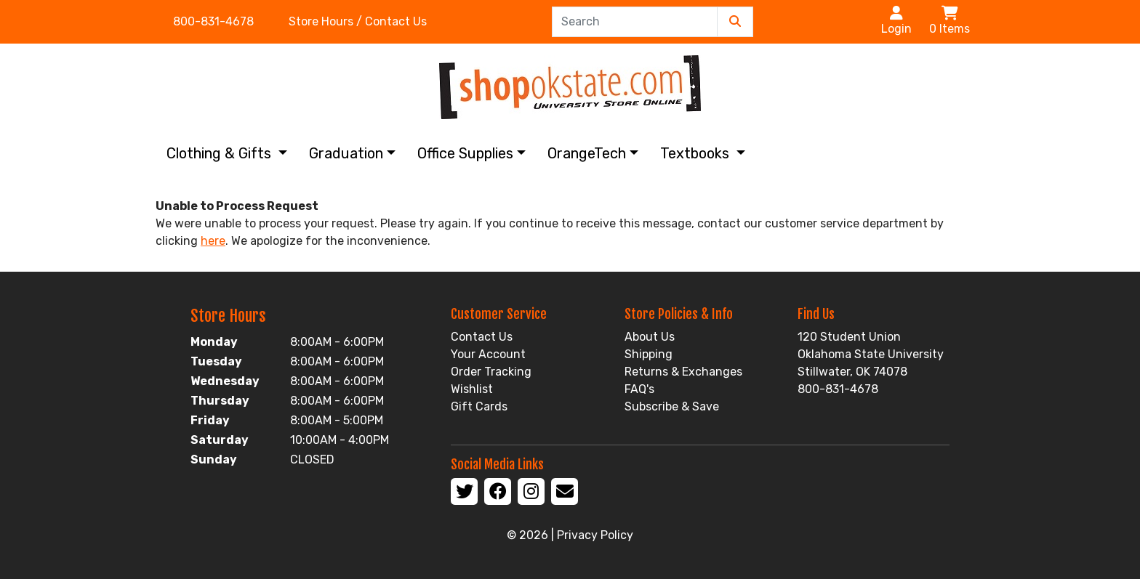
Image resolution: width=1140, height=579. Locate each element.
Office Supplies (465, 153)
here (213, 241)
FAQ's (639, 389)
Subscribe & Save (672, 406)
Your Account (488, 354)
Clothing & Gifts (220, 153)
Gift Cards (479, 406)
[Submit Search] (735, 22)
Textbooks (696, 153)
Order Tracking (491, 371)
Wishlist (472, 389)
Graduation (346, 153)
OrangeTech (586, 153)
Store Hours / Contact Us (358, 21)
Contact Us (482, 337)
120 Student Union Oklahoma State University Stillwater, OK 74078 (871, 354)
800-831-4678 (213, 21)
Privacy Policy (595, 535)
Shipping (649, 354)
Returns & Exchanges (683, 371)
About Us (650, 337)
